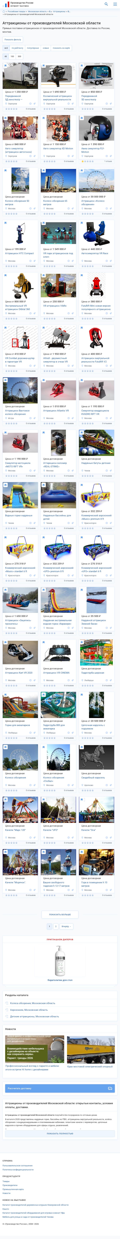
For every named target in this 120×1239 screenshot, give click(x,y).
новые (46, 48)
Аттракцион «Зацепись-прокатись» (18, 622)
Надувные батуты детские (95, 463)
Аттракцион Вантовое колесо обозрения (17, 412)
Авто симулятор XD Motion (58, 148)
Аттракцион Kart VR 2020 (18, 672)
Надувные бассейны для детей (57, 517)
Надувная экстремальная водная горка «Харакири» (57, 622)
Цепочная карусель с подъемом (93, 727)
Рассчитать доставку (60, 1091)
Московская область (37, 11)
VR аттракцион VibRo (55, 305)
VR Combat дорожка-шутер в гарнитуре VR (19, 360)
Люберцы (87, 680)
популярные (33, 48)
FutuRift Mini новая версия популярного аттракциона (95, 307)
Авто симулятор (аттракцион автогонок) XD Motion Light (18, 150)
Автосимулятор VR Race (94, 253)
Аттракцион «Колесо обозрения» (93, 203)
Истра (9, 418)
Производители (10, 1189)
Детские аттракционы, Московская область (34, 1016)
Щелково (87, 785)
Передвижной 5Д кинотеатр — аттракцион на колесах (18, 98)
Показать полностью (60, 1137)
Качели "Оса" (88, 830)
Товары (6, 1184)
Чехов (85, 470)
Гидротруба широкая (92, 672)
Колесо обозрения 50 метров (17, 203)
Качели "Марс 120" (15, 830)
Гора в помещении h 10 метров (94, 884)
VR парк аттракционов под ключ (58, 255)
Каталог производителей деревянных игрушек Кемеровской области (35, 1208)
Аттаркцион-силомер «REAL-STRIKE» (55, 465)
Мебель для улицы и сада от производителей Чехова (27, 1220)
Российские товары (16, 11)
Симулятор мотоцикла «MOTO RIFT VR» (17, 465)
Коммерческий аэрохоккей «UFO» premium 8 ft (58, 570)
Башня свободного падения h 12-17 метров (56, 884)
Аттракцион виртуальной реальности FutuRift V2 (95, 360)
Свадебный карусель (93, 777)
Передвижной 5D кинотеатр (89, 98)
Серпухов (11, 104)
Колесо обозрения (15, 777)
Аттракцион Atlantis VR (56, 410)
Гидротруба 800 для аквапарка (54, 727)
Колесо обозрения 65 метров (55, 203)
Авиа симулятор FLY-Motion (92, 150)
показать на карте (61, 48)
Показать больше (60, 914)
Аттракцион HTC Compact (19, 253)
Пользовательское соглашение (17, 1169)
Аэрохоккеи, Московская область (29, 1010)
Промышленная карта (13, 1192)
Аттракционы (59, 11)
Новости (6, 1196)
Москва (10, 208)
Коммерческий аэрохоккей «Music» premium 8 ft (96, 517)
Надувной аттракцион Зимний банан (93, 622)
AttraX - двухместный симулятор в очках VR (55, 360)
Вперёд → (66, 926)
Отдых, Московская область (69, 11)
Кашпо (5, 1212)
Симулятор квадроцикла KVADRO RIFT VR (95, 412)
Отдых (50, 11)
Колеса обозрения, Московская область (32, 1003)
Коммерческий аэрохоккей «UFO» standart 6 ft (96, 570)
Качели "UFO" (50, 830)
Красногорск (88, 523)
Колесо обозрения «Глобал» (53, 779)
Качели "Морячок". (15, 882)
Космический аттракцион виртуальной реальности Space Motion (57, 98)
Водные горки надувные (18, 515)
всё (6, 48)
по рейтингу (17, 48)
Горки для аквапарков (17, 725)
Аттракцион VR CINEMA (56, 672)
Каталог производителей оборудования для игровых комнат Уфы (33, 1216)
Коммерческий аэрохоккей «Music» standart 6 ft (20, 570)
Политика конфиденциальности (18, 1173)
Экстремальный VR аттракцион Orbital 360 (17, 307)
